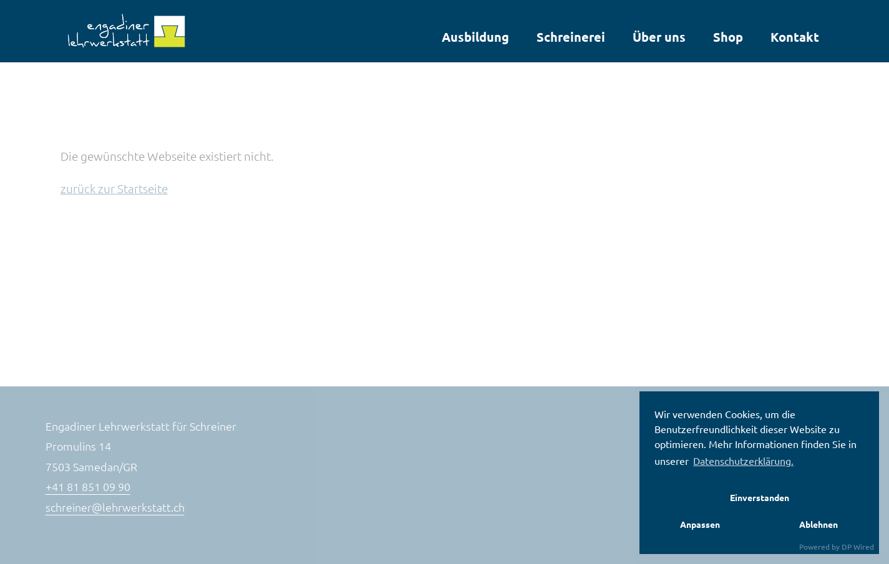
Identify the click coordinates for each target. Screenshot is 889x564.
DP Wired (858, 547)
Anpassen (700, 524)
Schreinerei (571, 37)
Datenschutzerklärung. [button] (743, 460)
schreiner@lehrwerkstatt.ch (115, 507)
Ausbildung (475, 37)
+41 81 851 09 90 (88, 486)
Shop (728, 37)
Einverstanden (759, 497)
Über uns (659, 37)
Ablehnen (818, 524)
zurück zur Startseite (114, 188)
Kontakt (794, 37)
